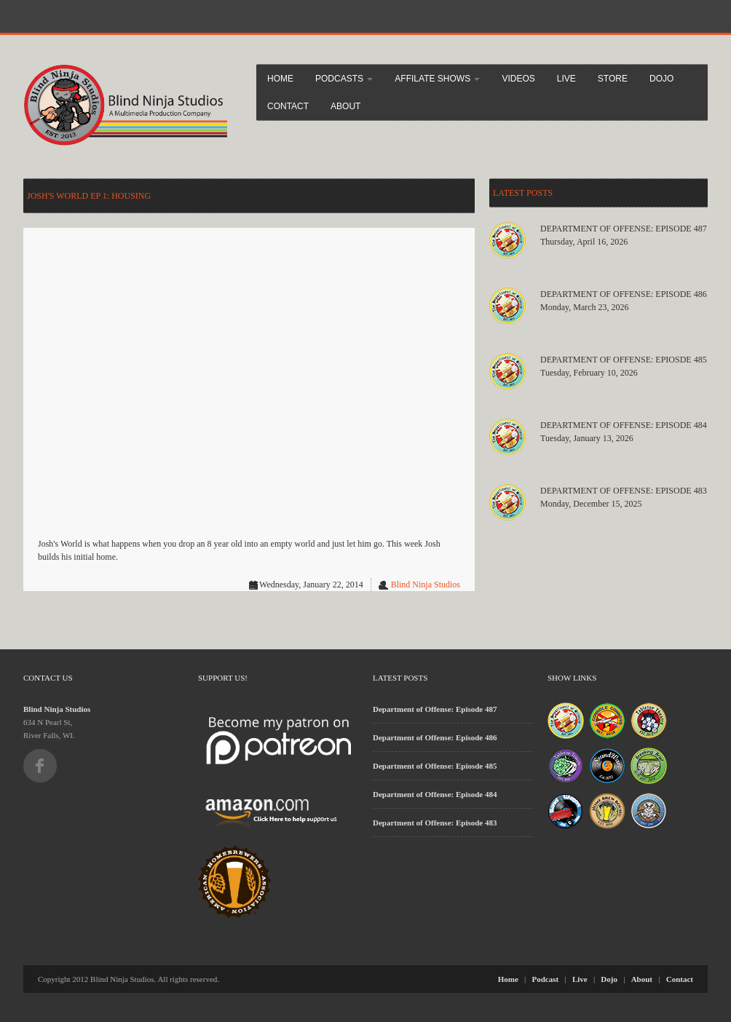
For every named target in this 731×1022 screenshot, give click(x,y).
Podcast (545, 979)
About (345, 106)
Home (280, 79)
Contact (288, 106)
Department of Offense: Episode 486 (623, 294)
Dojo (661, 79)
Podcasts (344, 79)
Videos (518, 79)
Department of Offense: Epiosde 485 (623, 359)
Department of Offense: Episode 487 (623, 228)
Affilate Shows (437, 79)
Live (566, 79)
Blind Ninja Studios (425, 584)
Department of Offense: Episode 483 (623, 491)
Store (613, 79)
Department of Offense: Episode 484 (623, 425)
